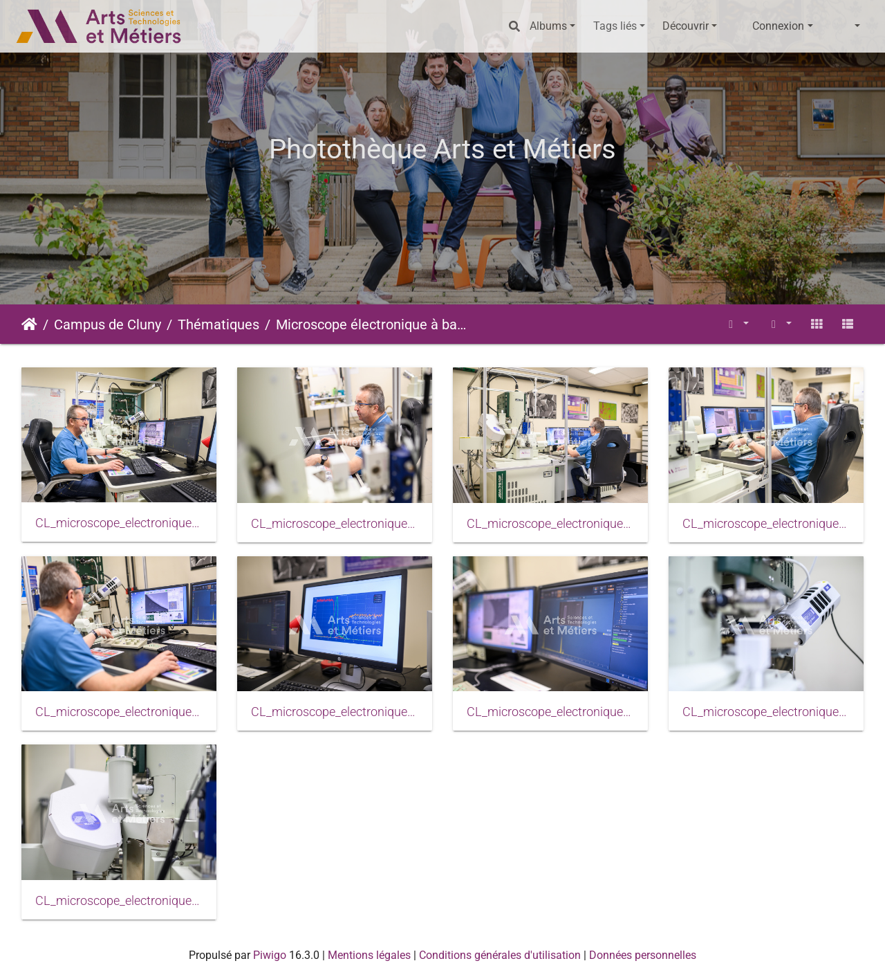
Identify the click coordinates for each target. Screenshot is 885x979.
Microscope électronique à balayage (371, 324)
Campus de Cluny (107, 324)
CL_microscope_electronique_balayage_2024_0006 (766, 524)
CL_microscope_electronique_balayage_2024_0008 (119, 712)
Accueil (29, 324)
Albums (548, 26)
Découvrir (685, 26)
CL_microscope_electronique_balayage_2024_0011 (550, 712)
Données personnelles (642, 955)
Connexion (778, 26)
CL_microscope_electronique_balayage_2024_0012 (766, 712)
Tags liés (615, 26)
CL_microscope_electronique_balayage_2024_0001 (119, 523)
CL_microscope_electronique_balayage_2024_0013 (119, 901)
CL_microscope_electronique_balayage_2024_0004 (334, 524)
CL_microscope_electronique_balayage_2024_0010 (334, 712)
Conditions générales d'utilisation (500, 955)
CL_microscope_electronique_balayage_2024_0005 (550, 524)
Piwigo (269, 955)
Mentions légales (369, 955)
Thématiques (218, 324)
